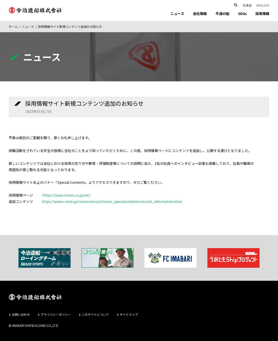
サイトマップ (129, 314)
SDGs (242, 13)
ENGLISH (262, 5)
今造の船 (222, 13)
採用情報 (262, 13)
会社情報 (200, 13)
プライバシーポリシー (56, 314)
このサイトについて (95, 314)
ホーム (13, 26)
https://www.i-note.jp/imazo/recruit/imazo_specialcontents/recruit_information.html (112, 201)
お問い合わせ (21, 314)
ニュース (177, 13)
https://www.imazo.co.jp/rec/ (66, 195)
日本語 (247, 5)
